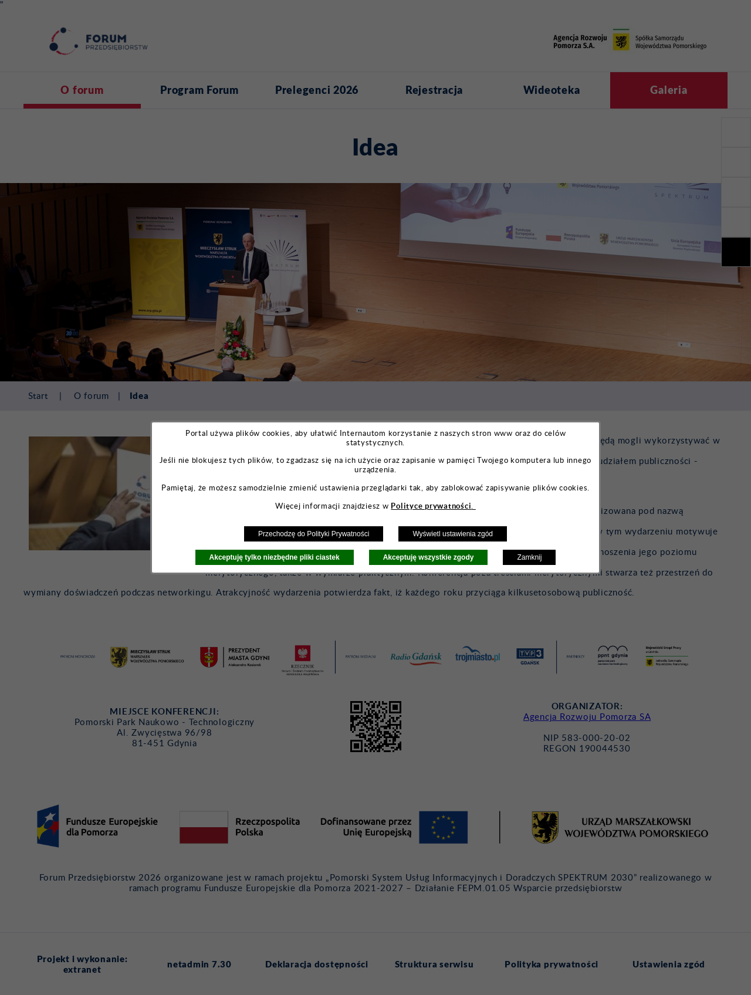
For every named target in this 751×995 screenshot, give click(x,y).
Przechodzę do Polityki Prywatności (313, 534)
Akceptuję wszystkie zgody (428, 557)
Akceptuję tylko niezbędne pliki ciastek (274, 557)
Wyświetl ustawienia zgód (452, 534)
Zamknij (529, 557)
